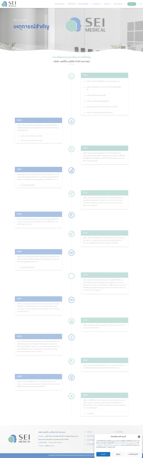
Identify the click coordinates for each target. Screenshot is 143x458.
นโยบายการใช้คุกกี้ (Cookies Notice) (125, 443)
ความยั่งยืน (97, 4)
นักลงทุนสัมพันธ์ (84, 4)
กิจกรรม (108, 4)
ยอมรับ (103, 454)
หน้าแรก (89, 432)
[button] (139, 437)
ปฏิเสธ (118, 454)
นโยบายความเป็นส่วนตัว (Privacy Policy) (108, 445)
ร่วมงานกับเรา (119, 4)
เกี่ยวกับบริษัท (60, 4)
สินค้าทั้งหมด (72, 4)
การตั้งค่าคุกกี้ (133, 454)
